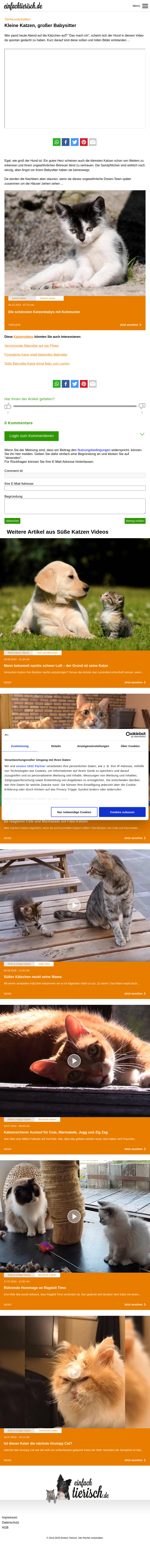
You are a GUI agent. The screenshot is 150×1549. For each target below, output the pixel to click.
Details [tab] (56, 746)
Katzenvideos (23, 336)
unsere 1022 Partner (31, 766)
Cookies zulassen (122, 812)
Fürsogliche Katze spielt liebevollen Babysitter (36, 354)
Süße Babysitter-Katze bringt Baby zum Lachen (37, 363)
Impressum (9, 1517)
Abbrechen (12, 520)
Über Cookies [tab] (130, 746)
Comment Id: (13, 471)
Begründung (13, 496)
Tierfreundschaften (17, 19)
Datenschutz (10, 1522)
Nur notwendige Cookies (74, 812)
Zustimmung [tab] (19, 746)
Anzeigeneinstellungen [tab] (93, 746)
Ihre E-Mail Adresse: (19, 483)
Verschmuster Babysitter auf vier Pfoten (31, 345)
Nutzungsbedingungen (94, 450)
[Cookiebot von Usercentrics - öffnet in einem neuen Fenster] (129, 735)
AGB (5, 1527)
